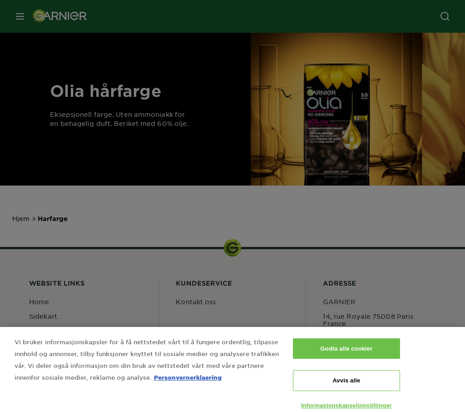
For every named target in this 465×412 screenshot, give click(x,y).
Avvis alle (346, 385)
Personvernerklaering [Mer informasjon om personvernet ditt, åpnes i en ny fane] (188, 382)
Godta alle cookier (346, 353)
